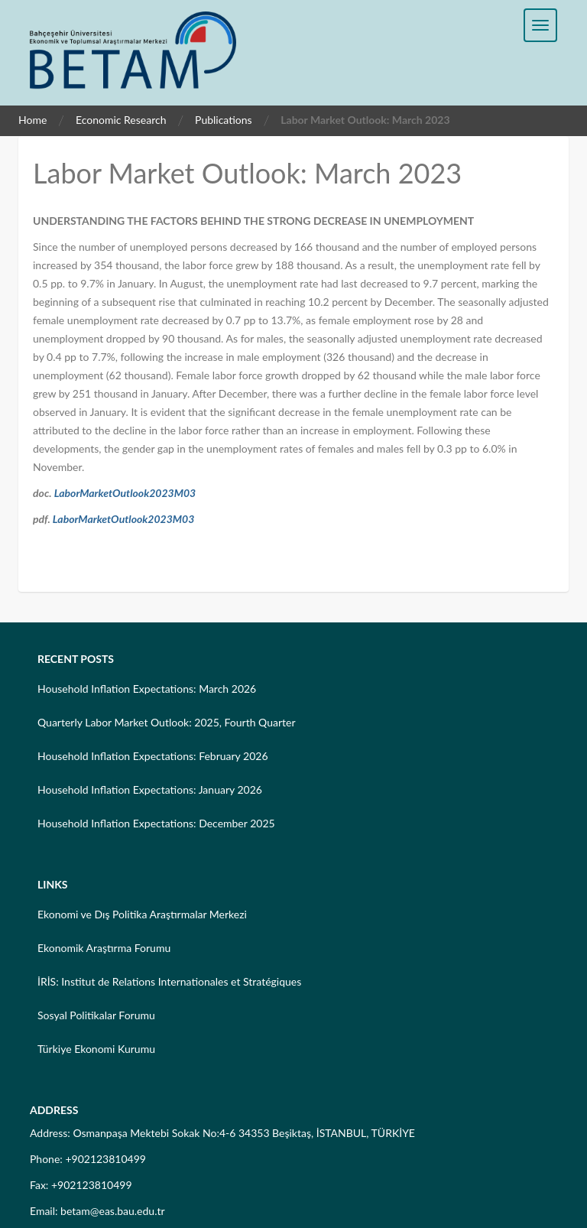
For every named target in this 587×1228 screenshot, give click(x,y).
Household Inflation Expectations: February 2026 (152, 755)
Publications (223, 119)
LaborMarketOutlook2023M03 (125, 492)
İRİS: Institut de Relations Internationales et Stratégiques (169, 981)
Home (32, 119)
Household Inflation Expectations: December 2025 (156, 823)
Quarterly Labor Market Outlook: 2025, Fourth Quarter (166, 722)
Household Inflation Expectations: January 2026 (149, 789)
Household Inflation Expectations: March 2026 (146, 688)
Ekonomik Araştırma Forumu (103, 947)
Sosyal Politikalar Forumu (96, 1015)
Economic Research (121, 119)
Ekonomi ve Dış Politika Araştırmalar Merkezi (142, 914)
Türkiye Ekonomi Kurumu (96, 1048)
